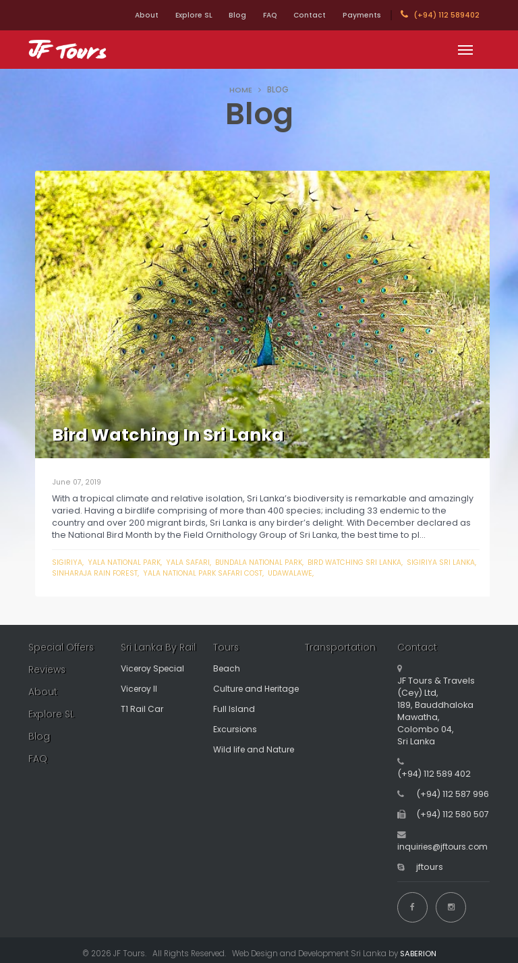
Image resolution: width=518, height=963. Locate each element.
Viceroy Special (155, 668)
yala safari (192, 562)
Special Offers (62, 647)
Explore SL (166, 15)
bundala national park (266, 562)
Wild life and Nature (255, 749)
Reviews (48, 669)
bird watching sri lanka (366, 562)
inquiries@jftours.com (444, 846)
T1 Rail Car (142, 709)
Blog (216, 15)
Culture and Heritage (259, 688)
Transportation (341, 647)
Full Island (234, 709)
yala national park (126, 562)
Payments (359, 15)
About (112, 15)
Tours (226, 647)
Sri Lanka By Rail (158, 647)
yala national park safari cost (238, 573)
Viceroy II (141, 688)
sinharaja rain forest (124, 573)
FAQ (254, 15)
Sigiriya (67, 562)
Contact (301, 15)
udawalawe (329, 573)
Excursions (235, 729)
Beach (227, 668)
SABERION (418, 946)
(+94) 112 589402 (440, 14)
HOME (240, 89)
